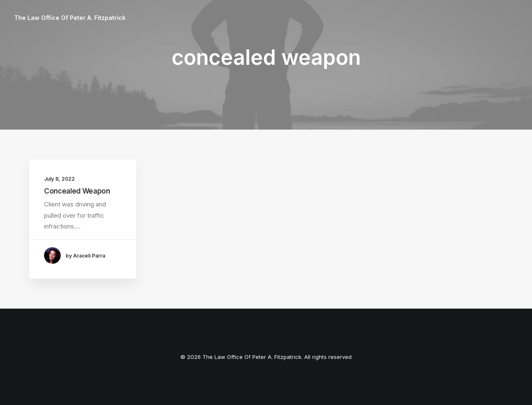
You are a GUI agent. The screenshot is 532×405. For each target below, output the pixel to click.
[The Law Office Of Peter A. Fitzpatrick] (70, 18)
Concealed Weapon (77, 191)
